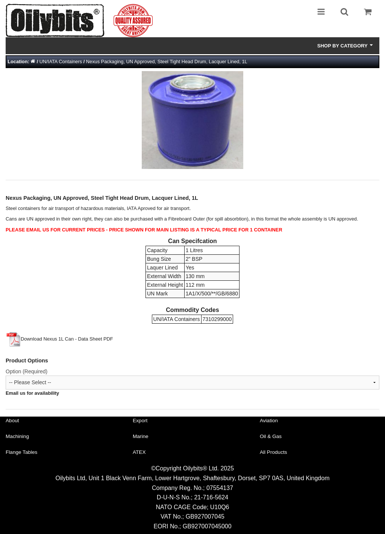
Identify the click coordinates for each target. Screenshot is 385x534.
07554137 (219, 488)
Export (140, 420)
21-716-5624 (211, 497)
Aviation (269, 420)
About (12, 420)
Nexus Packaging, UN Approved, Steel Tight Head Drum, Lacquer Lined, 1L (166, 61)
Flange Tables (21, 452)
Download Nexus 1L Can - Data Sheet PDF (59, 339)
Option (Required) (26, 371)
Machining (17, 436)
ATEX (139, 452)
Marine (141, 436)
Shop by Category (345, 46)
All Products (273, 452)
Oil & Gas (271, 436)
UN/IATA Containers (60, 61)
